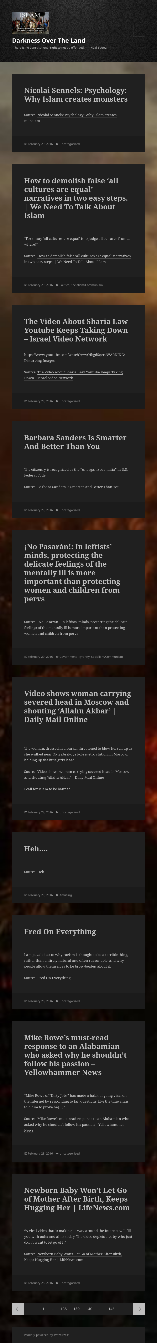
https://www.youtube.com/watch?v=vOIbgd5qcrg (65, 354)
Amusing (65, 895)
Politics (64, 285)
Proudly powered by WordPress (46, 1335)
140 (90, 1307)
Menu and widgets (139, 36)
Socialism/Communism (87, 285)
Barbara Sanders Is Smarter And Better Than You (75, 442)
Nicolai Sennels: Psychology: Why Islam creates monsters (76, 94)
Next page (139, 1309)
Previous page (18, 1309)
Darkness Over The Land (48, 40)
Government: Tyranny (74, 657)
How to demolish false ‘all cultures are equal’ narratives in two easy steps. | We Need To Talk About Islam (76, 198)
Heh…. (36, 848)
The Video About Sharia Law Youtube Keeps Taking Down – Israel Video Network (76, 330)
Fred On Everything (60, 931)
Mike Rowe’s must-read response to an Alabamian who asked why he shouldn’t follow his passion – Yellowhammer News (75, 1055)
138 (64, 1307)
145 (112, 1307)
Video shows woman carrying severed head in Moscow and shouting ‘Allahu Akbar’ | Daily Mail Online (77, 706)
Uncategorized (69, 144)
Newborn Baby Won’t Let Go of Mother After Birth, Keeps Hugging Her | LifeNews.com (77, 1198)
